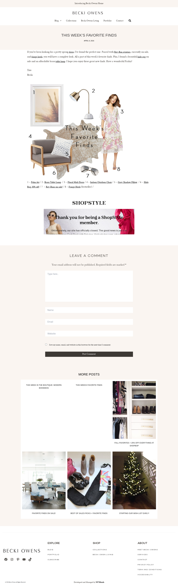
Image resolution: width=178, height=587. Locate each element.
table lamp (61, 61)
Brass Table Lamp (54, 182)
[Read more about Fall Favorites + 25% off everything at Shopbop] (134, 410)
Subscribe (53, 560)
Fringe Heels (82, 187)
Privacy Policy (146, 565)
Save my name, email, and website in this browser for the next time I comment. (80, 345)
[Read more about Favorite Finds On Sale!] (44, 480)
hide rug (142, 57)
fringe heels (37, 57)
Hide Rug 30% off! (36, 187)
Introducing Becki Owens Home (89, 3)
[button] (60, 21)
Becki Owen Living (103, 555)
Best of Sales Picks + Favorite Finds (89, 513)
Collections (71, 21)
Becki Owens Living (90, 21)
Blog (58, 21)
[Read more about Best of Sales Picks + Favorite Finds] (89, 480)
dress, (72, 52)
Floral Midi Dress (78, 182)
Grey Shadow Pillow (133, 182)
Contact (119, 21)
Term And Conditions (150, 570)
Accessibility (145, 575)
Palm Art (35, 182)
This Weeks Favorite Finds (89, 385)
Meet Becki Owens (148, 550)
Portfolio (107, 21)
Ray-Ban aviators (123, 52)
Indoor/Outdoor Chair (105, 182)
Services (143, 555)
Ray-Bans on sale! (61, 187)
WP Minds (100, 582)
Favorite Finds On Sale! (44, 513)
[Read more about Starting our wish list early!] (134, 480)
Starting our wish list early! (134, 513)
